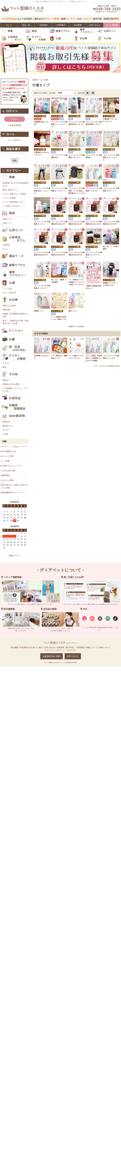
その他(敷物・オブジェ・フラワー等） (14, 389)
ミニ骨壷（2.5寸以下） (12, 206)
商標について (14, 555)
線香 (4, 367)
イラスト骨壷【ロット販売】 (14, 194)
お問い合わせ (49, 647)
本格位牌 (6, 310)
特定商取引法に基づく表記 (31, 647)
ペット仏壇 (7, 289)
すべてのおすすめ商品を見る (107, 366)
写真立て (6, 380)
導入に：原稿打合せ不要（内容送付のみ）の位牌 (15, 322)
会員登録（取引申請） (66, 647)
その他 (5, 434)
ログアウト (71, 650)
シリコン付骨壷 (9, 198)
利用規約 (81, 647)
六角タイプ (7, 223)
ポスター (6, 430)
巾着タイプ (7, 219)
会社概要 (14, 647)
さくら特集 (5, 461)
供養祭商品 (5, 475)
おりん (5, 249)
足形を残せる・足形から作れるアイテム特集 (14, 486)
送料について (104, 647)
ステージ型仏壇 (9, 293)
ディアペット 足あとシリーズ (13, 446)
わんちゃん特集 (7, 480)
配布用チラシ (8, 426)
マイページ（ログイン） (55, 650)
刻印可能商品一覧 (8, 451)
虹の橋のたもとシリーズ (10, 466)
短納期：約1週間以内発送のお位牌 (15, 315)
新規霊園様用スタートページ (12, 492)
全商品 (34, 80)
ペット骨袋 (44, 80)
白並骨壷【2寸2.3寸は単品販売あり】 (15, 184)
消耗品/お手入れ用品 (11, 384)
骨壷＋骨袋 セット (10, 190)
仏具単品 (6, 245)
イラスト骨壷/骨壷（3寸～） (14, 202)
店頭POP (6, 422)
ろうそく (6, 363)
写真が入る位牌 (9, 306)
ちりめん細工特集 (8, 470)
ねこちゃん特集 (7, 456)
